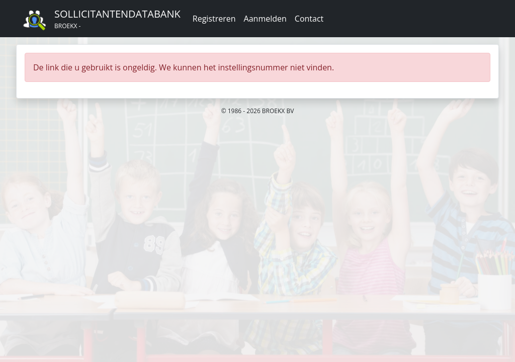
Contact (309, 18)
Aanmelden (265, 18)
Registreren (214, 18)
